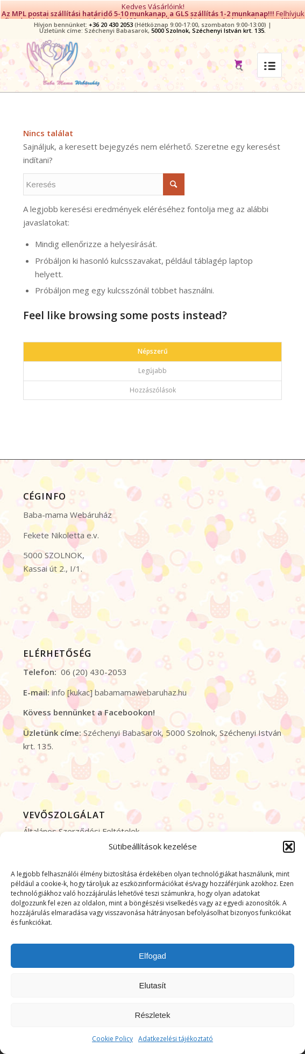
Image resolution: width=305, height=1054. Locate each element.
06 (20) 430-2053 (94, 664)
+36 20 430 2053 (111, 17)
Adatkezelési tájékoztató (175, 1038)
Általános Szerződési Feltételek (81, 824)
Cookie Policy (112, 1038)
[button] (288, 846)
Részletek (153, 1015)
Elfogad (152, 955)
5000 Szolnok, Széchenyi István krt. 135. (208, 23)
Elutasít (152, 985)
